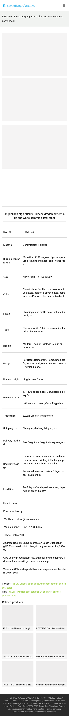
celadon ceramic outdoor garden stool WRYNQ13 (51, 684)
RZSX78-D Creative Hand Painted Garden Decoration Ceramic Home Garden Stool (51, 628)
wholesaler (51, 712)
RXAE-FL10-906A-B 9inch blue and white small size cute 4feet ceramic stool (51, 656)
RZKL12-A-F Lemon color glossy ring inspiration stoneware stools (18, 628)
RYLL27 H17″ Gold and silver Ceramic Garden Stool (18, 656)
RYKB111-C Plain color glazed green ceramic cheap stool (18, 684)
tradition (28, 709)
